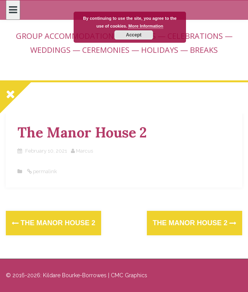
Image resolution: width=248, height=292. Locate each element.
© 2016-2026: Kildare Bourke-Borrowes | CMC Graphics (76, 275)
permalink (44, 171)
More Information (145, 26)
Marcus (84, 151)
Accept (133, 35)
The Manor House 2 (53, 223)
